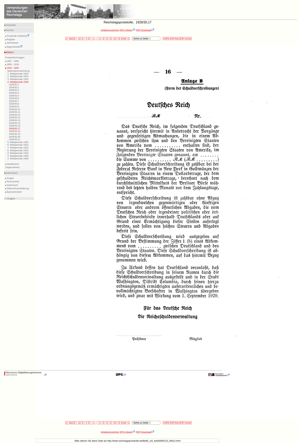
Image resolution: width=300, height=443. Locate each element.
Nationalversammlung (18, 71)
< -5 (86, 38)
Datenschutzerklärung (17, 188)
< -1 (92, 38)
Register (10, 39)
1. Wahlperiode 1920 (18, 73)
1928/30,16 (14, 125)
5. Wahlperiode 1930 (18, 142)
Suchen (9, 30)
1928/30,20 (14, 136)
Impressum (12, 185)
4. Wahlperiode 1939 (18, 158)
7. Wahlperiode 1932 (18, 147)
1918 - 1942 (12, 68)
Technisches (12, 181)
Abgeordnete (14, 46)
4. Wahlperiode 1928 (18, 82)
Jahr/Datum (12, 42)
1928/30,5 (14, 95)
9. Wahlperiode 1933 (18, 153)
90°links (175, 38)
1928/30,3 (14, 90)
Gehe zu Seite (140, 38)
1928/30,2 (14, 87)
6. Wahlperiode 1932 (18, 145)
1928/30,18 (14, 131)
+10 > (115, 38)
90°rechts (186, 38)
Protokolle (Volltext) (17, 36)
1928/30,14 (14, 120)
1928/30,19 (14, 134)
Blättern (9, 52)
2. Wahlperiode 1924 (18, 76)
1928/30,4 (14, 93)
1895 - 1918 (12, 64)
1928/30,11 (14, 112)
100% (166, 38)
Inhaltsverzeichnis (110, 30)
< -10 (78, 38)
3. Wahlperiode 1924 (18, 79)
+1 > (100, 38)
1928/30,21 (14, 139)
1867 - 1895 (12, 61)
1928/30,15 (14, 123)
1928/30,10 (14, 109)
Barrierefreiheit (14, 192)
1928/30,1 (14, 84)
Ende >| (125, 38)
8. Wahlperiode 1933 (18, 150)
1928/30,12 (14, 114)
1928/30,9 (14, 106)
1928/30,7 (14, 101)
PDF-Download (145, 30)
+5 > (107, 38)
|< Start (69, 38)
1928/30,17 (14, 128)
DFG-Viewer (127, 30)
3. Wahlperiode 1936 (18, 156)
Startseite (10, 25)
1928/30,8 (14, 103)
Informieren (11, 173)
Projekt (10, 178)
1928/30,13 (14, 117)
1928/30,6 (14, 98)
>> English (9, 198)
